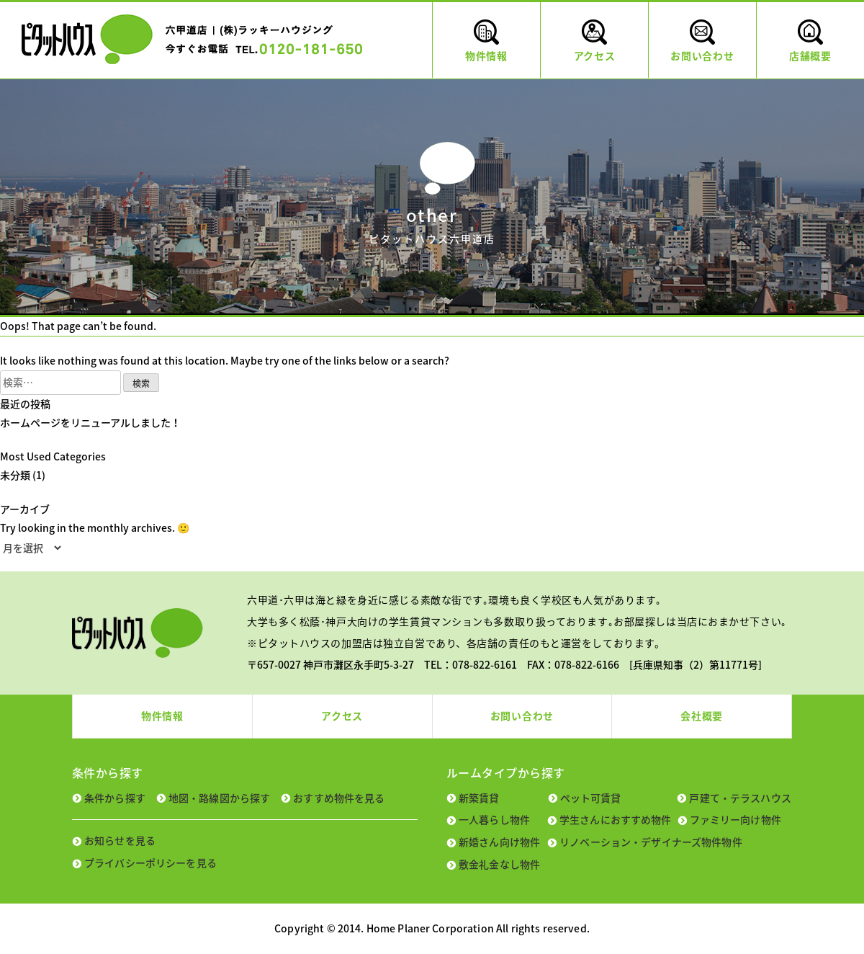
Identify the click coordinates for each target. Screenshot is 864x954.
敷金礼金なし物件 (499, 864)
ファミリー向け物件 (735, 819)
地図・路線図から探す (219, 797)
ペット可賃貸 (590, 797)
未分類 (15, 475)
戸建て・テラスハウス (740, 797)
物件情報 (162, 715)
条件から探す (114, 797)
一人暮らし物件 (494, 819)
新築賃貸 (479, 797)
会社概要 (701, 715)
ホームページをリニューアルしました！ (90, 422)
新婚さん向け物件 (499, 841)
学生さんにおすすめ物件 (615, 819)
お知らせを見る (120, 840)
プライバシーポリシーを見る (150, 862)
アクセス (342, 715)
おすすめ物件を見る (338, 797)
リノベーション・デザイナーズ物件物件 (650, 841)
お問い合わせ (522, 715)
